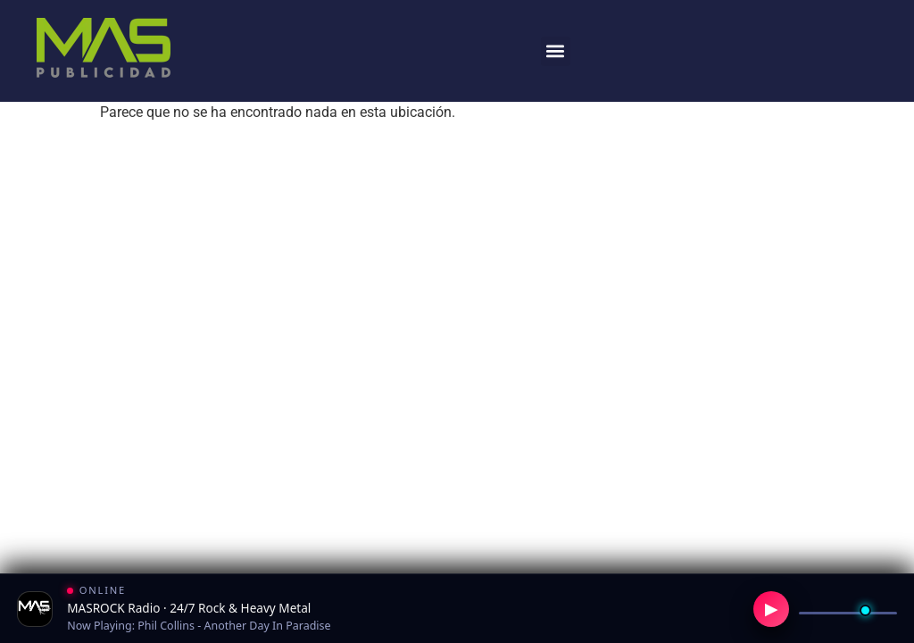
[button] (555, 51)
